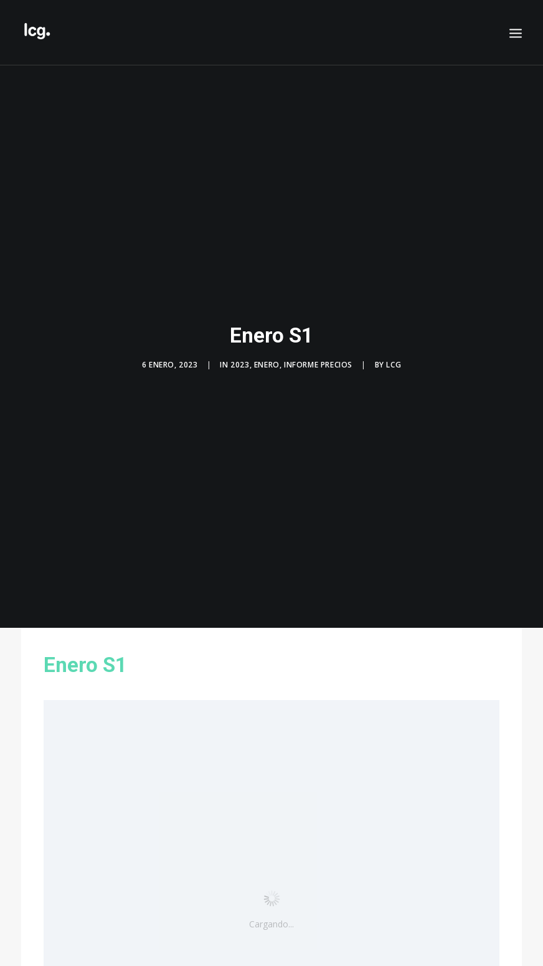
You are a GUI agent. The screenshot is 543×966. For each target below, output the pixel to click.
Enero (267, 359)
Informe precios (318, 359)
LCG (393, 359)
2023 (239, 359)
